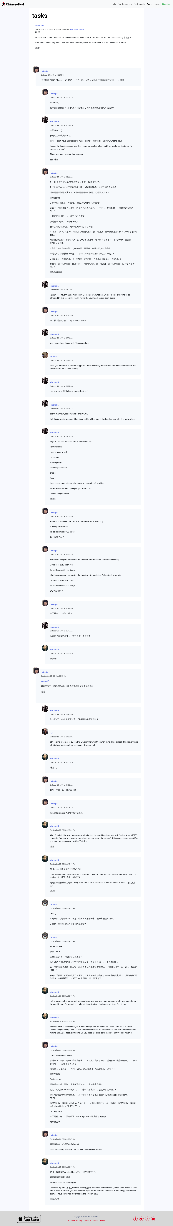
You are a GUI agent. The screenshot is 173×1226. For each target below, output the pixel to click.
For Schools (139, 4)
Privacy (95, 1221)
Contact (71, 1221)
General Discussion (76, 29)
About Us (87, 1221)
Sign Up (166, 4)
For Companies (125, 4)
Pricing (79, 1221)
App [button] (149, 4)
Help (114, 4)
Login (157, 4)
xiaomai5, (45, 681)
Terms (102, 1221)
